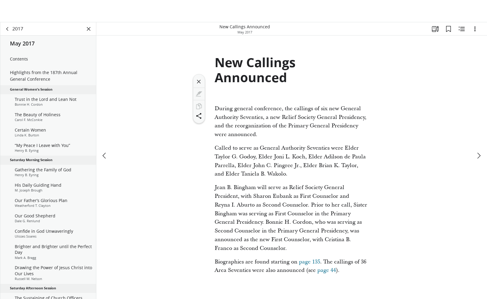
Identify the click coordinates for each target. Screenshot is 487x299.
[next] (479, 156)
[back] (7, 29)
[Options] (475, 29)
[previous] (105, 156)
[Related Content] (462, 29)
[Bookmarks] (448, 29)
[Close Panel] (89, 29)
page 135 (309, 262)
